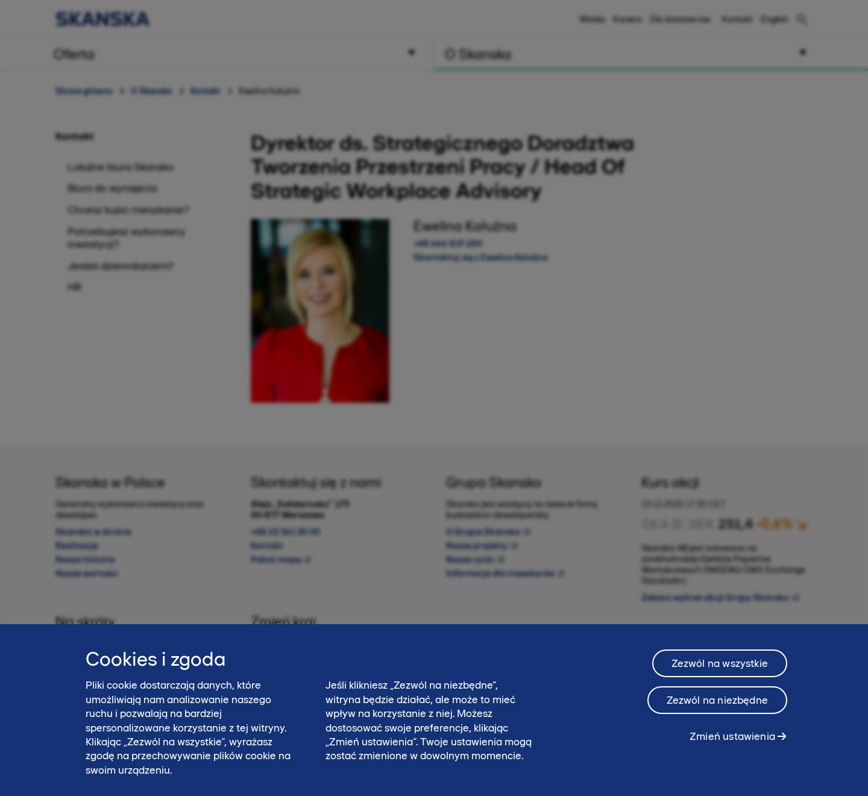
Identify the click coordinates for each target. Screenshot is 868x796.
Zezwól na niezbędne (717, 707)
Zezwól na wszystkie (719, 670)
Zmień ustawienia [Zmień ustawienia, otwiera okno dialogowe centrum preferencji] (732, 743)
